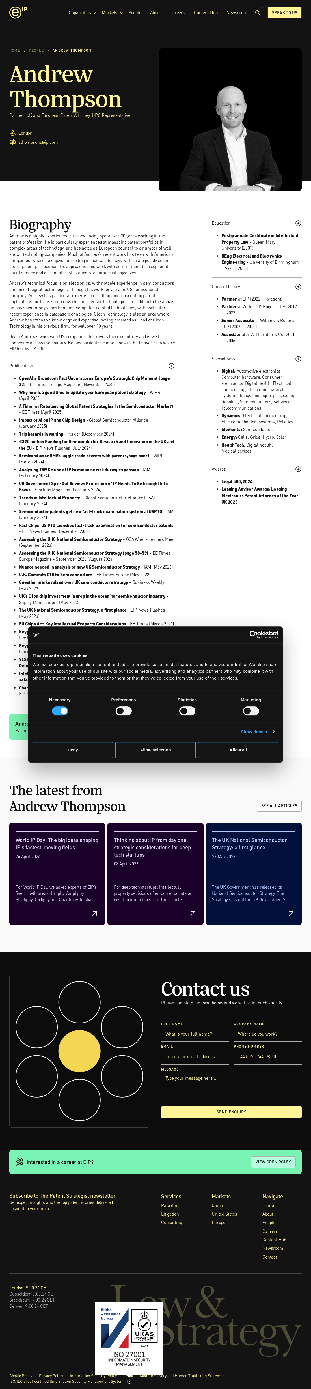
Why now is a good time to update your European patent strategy (82, 392)
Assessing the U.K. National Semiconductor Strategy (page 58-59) (83, 552)
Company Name (249, 1024)
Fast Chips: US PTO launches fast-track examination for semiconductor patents (96, 525)
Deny (73, 749)
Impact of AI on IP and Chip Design (52, 419)
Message (170, 1069)
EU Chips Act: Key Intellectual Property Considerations (72, 623)
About (155, 12)
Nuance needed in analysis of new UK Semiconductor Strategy (79, 566)
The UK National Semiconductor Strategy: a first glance (73, 609)
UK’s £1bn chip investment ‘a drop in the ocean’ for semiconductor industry (92, 596)
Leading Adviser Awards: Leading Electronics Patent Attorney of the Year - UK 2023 (261, 495)
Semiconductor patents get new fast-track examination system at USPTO (90, 511)
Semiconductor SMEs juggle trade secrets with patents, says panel (84, 455)
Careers (177, 12)
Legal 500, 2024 (237, 481)
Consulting (171, 1222)
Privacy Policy (51, 1375)
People (134, 12)
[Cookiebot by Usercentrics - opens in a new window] (253, 635)
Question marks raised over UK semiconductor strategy (73, 582)
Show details (254, 731)
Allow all (238, 749)
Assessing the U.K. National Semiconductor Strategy (70, 538)
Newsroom (236, 12)
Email (167, 1047)
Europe (218, 1222)
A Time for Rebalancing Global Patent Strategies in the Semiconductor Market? (96, 405)
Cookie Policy (20, 1375)
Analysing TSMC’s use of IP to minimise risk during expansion (79, 469)
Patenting (170, 1205)
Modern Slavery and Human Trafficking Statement (183, 1375)
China (217, 1205)
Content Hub (206, 12)
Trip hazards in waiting (41, 433)
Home (268, 1205)
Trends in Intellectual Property (49, 497)
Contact (269, 1256)
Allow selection (155, 749)
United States (224, 1213)
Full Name (172, 1024)
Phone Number (249, 1047)
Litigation (170, 1213)
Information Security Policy (93, 1375)
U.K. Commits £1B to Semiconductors (55, 574)
